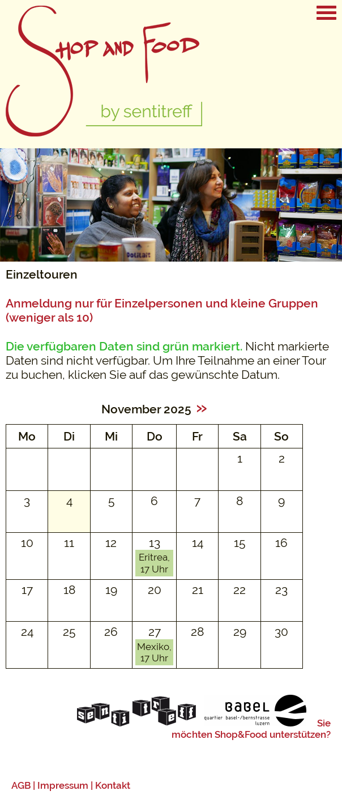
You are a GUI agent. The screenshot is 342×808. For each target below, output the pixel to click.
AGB (21, 785)
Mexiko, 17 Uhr (154, 652)
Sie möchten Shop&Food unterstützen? (251, 728)
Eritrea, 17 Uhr (154, 563)
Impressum (62, 785)
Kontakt (112, 785)
